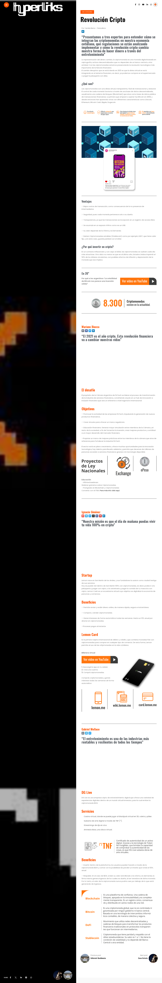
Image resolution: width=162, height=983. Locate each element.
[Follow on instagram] (139, 4)
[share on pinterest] (26, 978)
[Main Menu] (6, 5)
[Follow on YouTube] (143, 4)
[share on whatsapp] (31, 978)
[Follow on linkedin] (147, 4)
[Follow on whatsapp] (151, 4)
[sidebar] (155, 4)
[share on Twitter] (15, 978)
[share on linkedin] (21, 978)
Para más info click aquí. (110, 490)
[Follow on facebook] (135, 4)
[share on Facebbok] (10, 978)
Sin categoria (87, 12)
